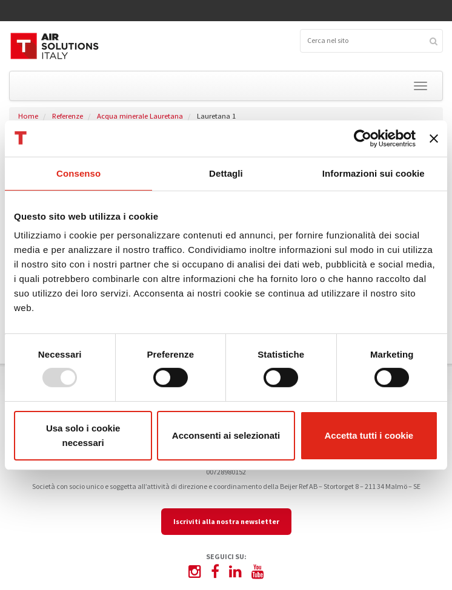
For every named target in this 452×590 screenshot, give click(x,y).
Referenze (67, 115)
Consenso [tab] (78, 173)
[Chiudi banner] (434, 138)
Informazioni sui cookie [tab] (373, 173)
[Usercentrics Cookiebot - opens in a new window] (363, 138)
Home (28, 115)
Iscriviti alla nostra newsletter (226, 521)
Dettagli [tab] (226, 173)
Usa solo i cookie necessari (83, 435)
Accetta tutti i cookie (368, 435)
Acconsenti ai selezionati (226, 435)
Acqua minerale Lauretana (140, 115)
